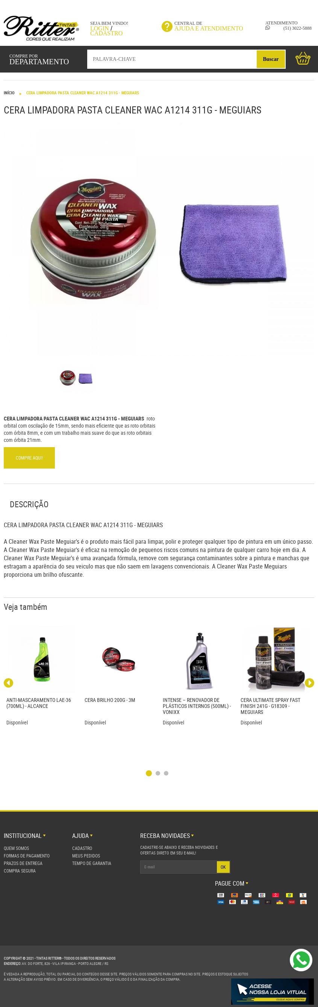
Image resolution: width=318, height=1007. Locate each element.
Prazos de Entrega (23, 863)
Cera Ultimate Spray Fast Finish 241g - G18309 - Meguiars (270, 705)
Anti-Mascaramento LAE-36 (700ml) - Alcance (38, 702)
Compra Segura (20, 871)
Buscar (271, 59)
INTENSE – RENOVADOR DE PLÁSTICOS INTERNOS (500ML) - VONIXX (197, 705)
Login (99, 28)
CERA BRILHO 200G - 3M (110, 699)
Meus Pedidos (86, 856)
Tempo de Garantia (91, 863)
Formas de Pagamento (27, 856)
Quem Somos (16, 848)
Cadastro (106, 33)
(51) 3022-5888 (288, 28)
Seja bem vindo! (109, 23)
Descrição (29, 504)
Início (9, 92)
